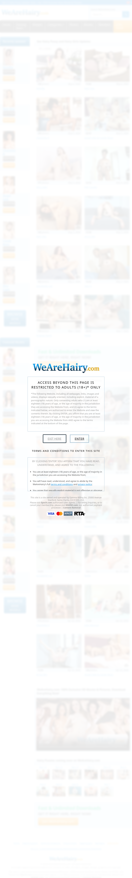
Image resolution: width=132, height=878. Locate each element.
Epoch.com (46, 502)
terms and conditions (62, 484)
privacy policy (85, 484)
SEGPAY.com (72, 505)
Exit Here (54, 439)
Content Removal (72, 507)
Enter (79, 439)
